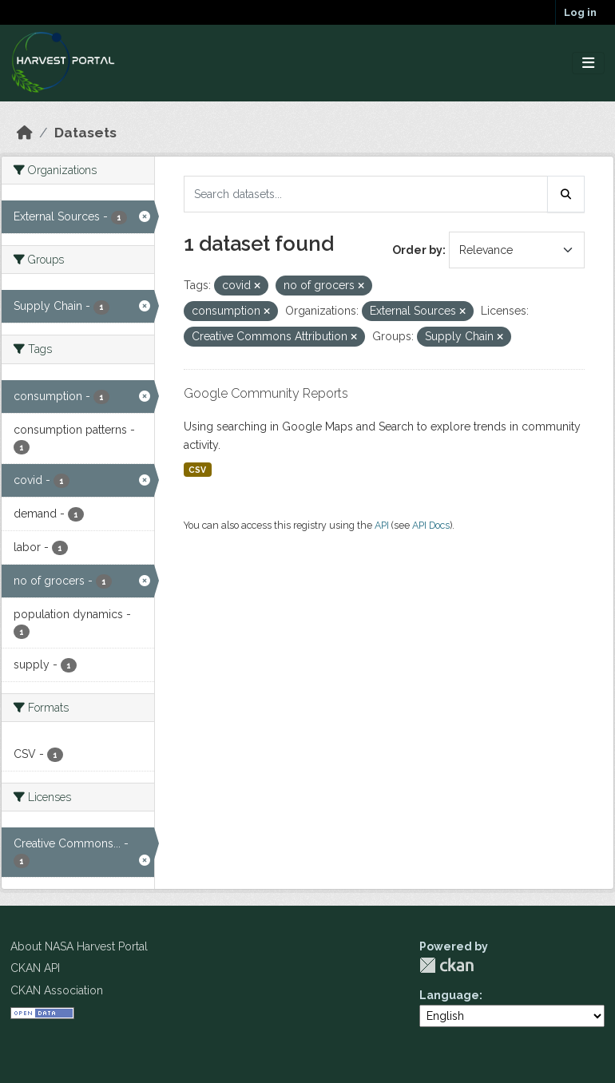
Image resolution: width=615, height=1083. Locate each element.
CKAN (446, 965)
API (382, 525)
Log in (580, 12)
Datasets (85, 133)
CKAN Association (56, 990)
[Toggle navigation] (588, 63)
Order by (417, 250)
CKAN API (35, 968)
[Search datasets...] (366, 194)
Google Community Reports (266, 393)
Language (449, 995)
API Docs (431, 525)
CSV (197, 469)
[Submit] (566, 194)
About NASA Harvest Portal (79, 946)
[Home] (25, 133)
